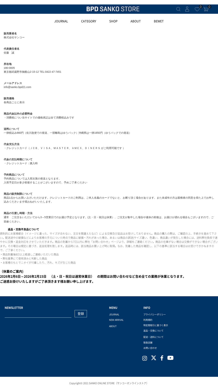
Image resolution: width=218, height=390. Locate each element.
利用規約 (147, 320)
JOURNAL (61, 21)
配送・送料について (153, 337)
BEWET (159, 21)
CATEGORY (88, 21)
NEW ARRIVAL (116, 320)
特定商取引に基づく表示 (155, 325)
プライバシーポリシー (154, 314)
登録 (81, 313)
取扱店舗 (147, 342)
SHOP (113, 21)
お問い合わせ (150, 348)
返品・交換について (153, 331)
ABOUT (136, 21)
